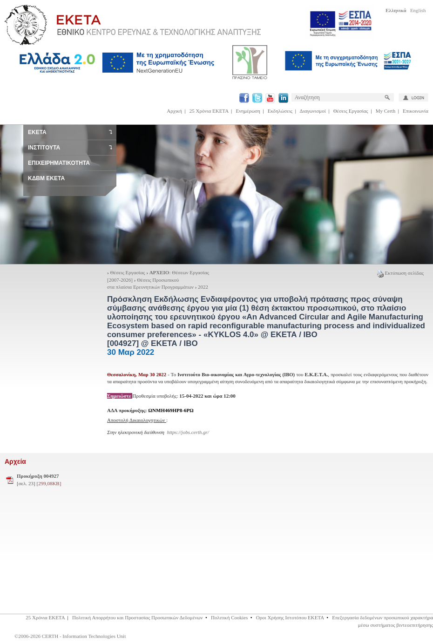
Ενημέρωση (248, 111)
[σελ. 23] (39, 479)
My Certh (385, 111)
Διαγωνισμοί (313, 111)
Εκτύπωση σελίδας (400, 273)
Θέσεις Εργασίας (350, 111)
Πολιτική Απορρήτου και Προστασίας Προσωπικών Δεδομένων (137, 617)
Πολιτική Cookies (229, 617)
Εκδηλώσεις (280, 111)
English (418, 10)
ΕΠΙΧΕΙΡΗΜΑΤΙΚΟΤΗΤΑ (59, 163)
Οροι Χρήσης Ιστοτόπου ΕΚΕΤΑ (290, 617)
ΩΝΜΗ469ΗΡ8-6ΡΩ (171, 410)
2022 (203, 287)
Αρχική (174, 111)
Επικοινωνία (415, 111)
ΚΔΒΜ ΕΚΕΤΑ (46, 178)
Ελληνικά (396, 10)
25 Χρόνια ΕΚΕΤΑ (209, 111)
